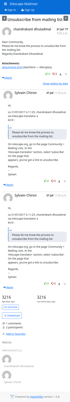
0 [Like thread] (48, 74)
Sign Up (28, 10)
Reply (7, 78)
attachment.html (12, 67)
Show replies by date (55, 83)
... (10, 127)
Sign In (10, 10)
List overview (10, 307)
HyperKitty (36, 396)
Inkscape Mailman (24, 4)
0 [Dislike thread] (55, 74)
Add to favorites (14, 334)
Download (12, 315)
